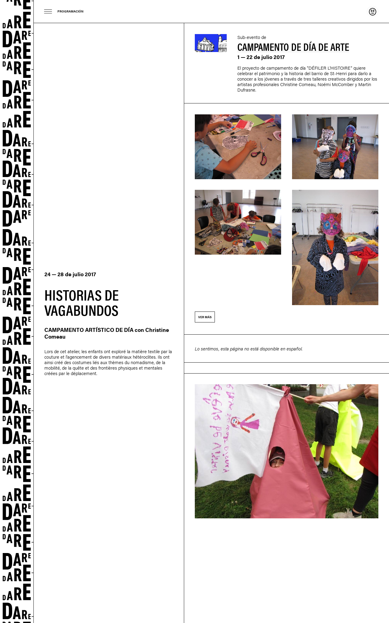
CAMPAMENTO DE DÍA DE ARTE (293, 46)
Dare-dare (17, 311)
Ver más (205, 317)
